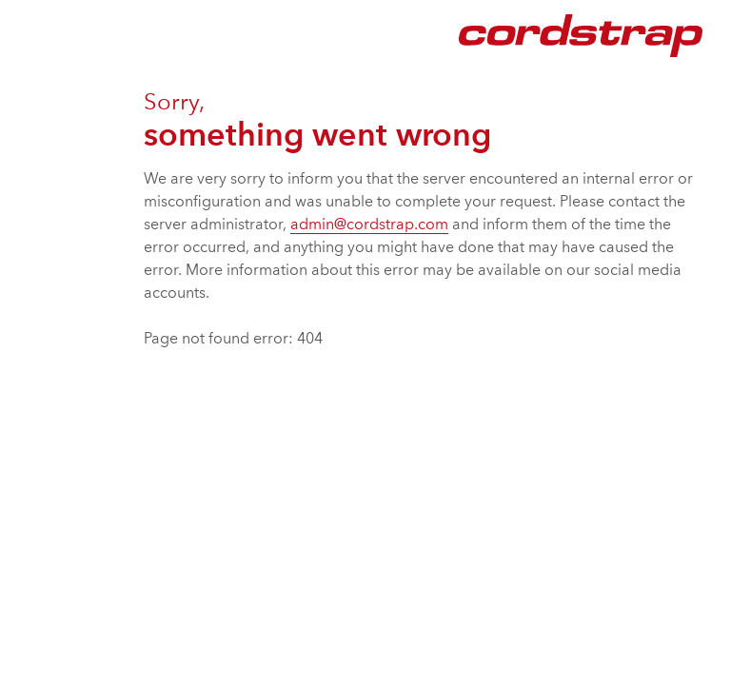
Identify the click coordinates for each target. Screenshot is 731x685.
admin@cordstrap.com (369, 225)
